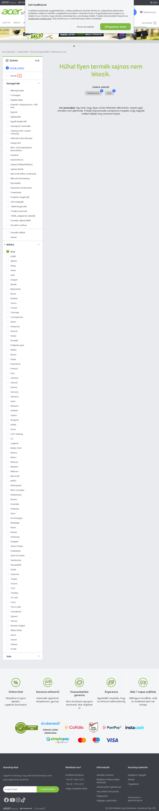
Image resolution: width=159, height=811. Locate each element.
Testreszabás (85, 26)
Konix (11, 429)
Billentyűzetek (15, 90)
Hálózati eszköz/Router (19, 138)
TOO (11, 588)
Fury (11, 373)
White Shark (14, 630)
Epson (11, 354)
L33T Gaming (15, 434)
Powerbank (14, 192)
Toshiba (12, 592)
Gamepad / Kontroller (19, 126)
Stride (11, 569)
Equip (11, 359)
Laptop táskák (15, 169)
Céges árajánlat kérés (76, 788)
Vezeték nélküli (16, 232)
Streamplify (14, 564)
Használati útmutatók (108, 791)
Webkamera (94, 93)
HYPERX (12, 410)
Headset (12, 155)
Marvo (11, 457)
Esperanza (13, 363)
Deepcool (13, 326)
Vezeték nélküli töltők (19, 220)
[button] (74, 46)
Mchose (12, 462)
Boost (11, 293)
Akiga (11, 265)
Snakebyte (14, 550)
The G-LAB (14, 606)
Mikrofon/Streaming (18, 178)
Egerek (12, 112)
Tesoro (12, 583)
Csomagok (13, 95)
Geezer (12, 382)
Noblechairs (14, 494)
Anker (11, 270)
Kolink (11, 424)
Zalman (12, 644)
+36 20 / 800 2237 (75, 779)
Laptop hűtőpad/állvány (20, 164)
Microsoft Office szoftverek (21, 173)
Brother (12, 298)
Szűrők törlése (15, 67)
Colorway (13, 312)
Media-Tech (14, 448)
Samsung (13, 536)
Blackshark (14, 289)
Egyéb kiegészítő (17, 121)
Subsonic (13, 574)
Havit (11, 401)
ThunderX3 (14, 611)
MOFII (11, 480)
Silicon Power (15, 546)
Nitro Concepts (15, 490)
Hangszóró (14, 142)
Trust (11, 602)
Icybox (12, 415)
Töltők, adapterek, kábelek (21, 215)
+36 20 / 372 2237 (75, 783)
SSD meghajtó (15, 201)
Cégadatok (133, 783)
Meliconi (12, 471)
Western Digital (16, 625)
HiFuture (12, 405)
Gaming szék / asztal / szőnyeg (19, 132)
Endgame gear (15, 345)
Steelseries (14, 560)
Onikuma (13, 508)
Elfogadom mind (115, 26)
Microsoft (13, 476)
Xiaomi (12, 639)
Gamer (12, 237)
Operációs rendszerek (19, 187)
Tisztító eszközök (17, 211)
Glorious (13, 396)
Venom (12, 621)
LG (10, 438)
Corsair (12, 307)
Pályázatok (102, 795)
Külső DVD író (15, 159)
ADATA (12, 261)
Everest (12, 368)
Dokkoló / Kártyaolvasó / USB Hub (22, 106)
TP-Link (12, 597)
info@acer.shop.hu (75, 774)
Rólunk (131, 779)
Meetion (12, 466)
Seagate (12, 541)
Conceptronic (15, 317)
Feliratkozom (48, 789)
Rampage (13, 522)
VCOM (11, 649)
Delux (11, 321)
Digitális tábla (15, 99)
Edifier (12, 349)
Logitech (12, 443)
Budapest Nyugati (137, 774)
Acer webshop (8, 51)
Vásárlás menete (105, 774)
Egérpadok (14, 116)
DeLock (12, 331)
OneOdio (13, 504)
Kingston (13, 420)
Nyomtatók (14, 183)
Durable (12, 340)
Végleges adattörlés (107, 800)
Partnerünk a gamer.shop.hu (135, 799)
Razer (11, 527)
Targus (12, 578)
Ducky (11, 335)
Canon (12, 303)
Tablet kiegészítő (17, 206)
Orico (11, 513)
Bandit (11, 284)
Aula (11, 275)
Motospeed (14, 485)
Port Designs (15, 518)
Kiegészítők (23, 51)
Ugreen (12, 616)
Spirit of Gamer (16, 555)
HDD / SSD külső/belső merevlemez (19, 149)
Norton (12, 499)
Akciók (14, 75)
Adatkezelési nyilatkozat (109, 786)
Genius (12, 387)
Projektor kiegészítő (18, 197)
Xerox (11, 635)
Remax (12, 532)
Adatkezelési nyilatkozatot (39, 18)
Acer (11, 251)
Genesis (12, 391)
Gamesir (12, 377)
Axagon (12, 279)
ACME (11, 256)
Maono (12, 452)
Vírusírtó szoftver (17, 225)
